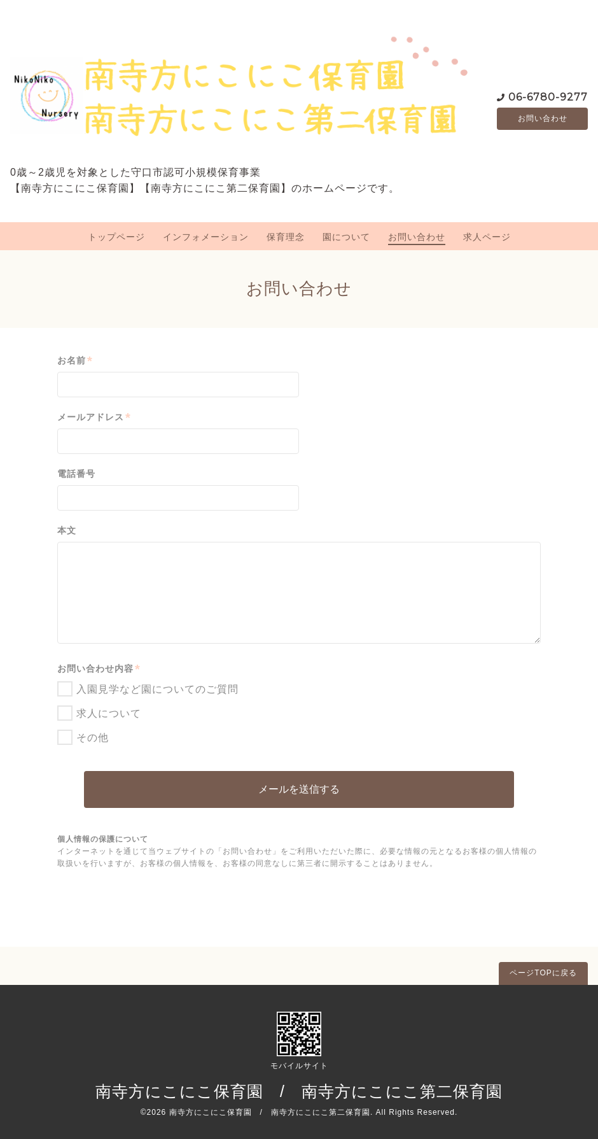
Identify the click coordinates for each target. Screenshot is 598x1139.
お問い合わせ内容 (99, 669)
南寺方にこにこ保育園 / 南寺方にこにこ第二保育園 (299, 1091)
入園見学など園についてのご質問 (157, 689)
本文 (66, 530)
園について (346, 237)
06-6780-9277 (548, 96)
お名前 (75, 360)
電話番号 (76, 474)
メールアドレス (94, 417)
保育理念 (286, 237)
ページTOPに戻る (543, 972)
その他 (92, 737)
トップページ (116, 237)
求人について (108, 713)
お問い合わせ (542, 118)
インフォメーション (206, 237)
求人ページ (487, 237)
